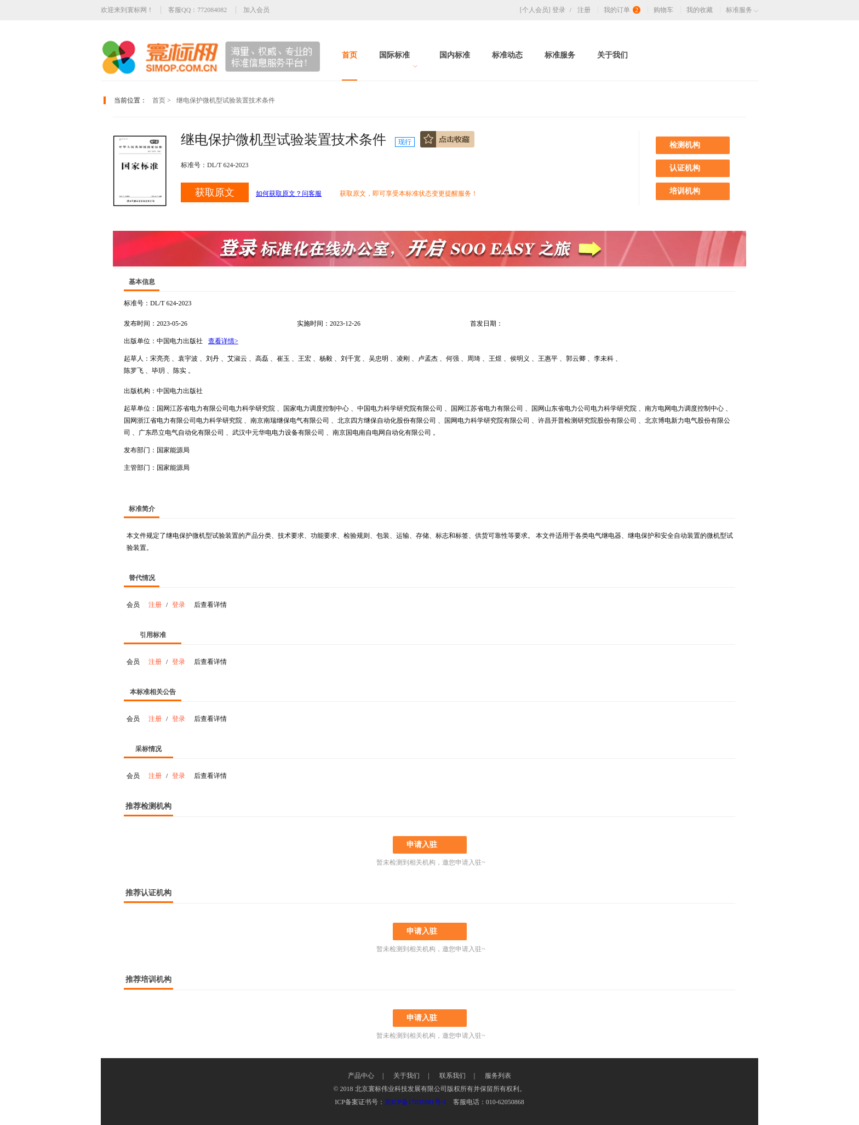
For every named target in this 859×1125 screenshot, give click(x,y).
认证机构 (684, 168)
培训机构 (684, 191)
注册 (584, 10)
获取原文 (214, 192)
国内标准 (454, 55)
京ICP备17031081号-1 (415, 1102)
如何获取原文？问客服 (289, 193)
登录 (564, 10)
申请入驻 (421, 844)
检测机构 (684, 145)
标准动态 (507, 55)
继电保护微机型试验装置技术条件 (225, 100)
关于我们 (612, 55)
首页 (349, 55)
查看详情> (223, 341)
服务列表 (498, 1075)
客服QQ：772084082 (197, 10)
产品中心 (361, 1075)
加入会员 (256, 10)
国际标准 (398, 59)
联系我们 (452, 1075)
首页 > (161, 100)
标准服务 (560, 55)
